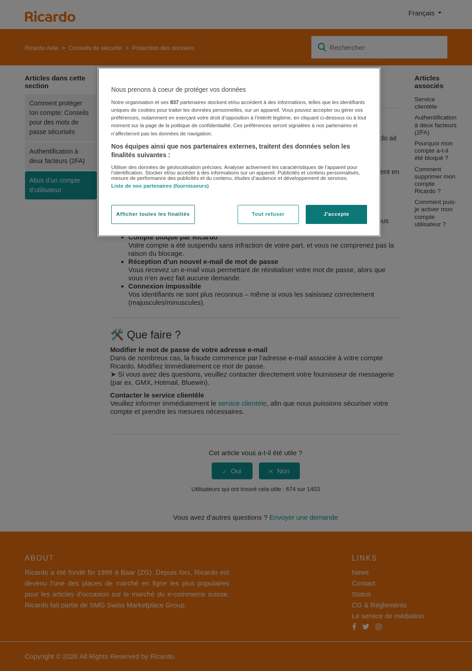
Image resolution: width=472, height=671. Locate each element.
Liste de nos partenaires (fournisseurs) (160, 186)
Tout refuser (268, 214)
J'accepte (336, 214)
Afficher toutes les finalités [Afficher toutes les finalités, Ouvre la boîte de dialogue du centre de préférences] (153, 214)
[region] (239, 152)
